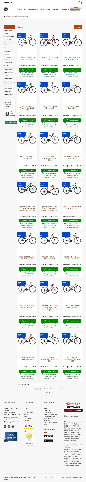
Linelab (80, 477)
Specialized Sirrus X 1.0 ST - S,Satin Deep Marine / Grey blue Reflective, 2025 (27, 208)
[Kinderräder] (60, 9)
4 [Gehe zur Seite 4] (50, 389)
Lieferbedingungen (49, 416)
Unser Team (47, 410)
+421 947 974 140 (10, 412)
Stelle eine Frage (12, 122)
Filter (78, 27)
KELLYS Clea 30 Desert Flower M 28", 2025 (72, 306)
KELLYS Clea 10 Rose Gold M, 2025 (27, 157)
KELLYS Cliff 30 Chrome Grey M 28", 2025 (72, 258)
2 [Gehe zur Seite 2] (44, 389)
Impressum (47, 420)
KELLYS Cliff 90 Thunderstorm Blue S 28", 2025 (72, 359)
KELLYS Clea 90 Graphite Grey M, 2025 (72, 157)
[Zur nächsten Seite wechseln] (59, 389)
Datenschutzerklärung (50, 422)
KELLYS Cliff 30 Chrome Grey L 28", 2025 (50, 258)
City (25, 9)
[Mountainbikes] (38, 9)
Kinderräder (55, 9)
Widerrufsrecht (48, 418)
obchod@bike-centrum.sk (13, 414)
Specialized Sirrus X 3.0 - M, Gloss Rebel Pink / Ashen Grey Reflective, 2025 (49, 308)
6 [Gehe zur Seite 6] (56, 389)
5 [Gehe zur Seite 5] (53, 389)
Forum (46, 424)
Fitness (48, 9)
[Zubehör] (68, 9)
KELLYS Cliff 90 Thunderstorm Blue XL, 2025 (49, 158)
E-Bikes (20, 9)
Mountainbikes (32, 9)
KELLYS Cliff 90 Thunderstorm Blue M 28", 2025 (49, 359)
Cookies (6, 479)
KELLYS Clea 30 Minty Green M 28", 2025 (27, 306)
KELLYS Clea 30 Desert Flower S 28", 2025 (27, 358)
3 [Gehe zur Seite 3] (47, 389)
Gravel (42, 9)
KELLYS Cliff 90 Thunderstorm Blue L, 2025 (27, 108)
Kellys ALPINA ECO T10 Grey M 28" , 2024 (27, 58)
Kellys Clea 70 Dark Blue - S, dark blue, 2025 (72, 58)
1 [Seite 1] (41, 389)
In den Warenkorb (27, 70)
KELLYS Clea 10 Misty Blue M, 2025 (49, 107)
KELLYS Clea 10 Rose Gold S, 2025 (72, 107)
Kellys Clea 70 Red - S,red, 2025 (49, 58)
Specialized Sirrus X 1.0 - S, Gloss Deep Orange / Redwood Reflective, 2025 (49, 208)
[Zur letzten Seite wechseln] (62, 389)
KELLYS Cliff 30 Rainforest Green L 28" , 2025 (72, 207)
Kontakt (46, 408)
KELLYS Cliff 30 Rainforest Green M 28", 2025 (27, 258)
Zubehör (64, 9)
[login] (81, 2)
